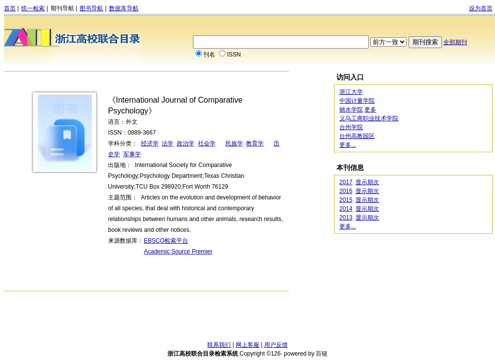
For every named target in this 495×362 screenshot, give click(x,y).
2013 (346, 217)
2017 (346, 182)
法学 (167, 143)
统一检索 (33, 8)
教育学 (255, 143)
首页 (10, 8)
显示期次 (367, 182)
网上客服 (247, 344)
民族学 (234, 143)
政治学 (185, 143)
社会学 (207, 143)
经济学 (150, 143)
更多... (347, 144)
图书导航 (91, 8)
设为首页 (481, 8)
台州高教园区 (357, 136)
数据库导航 (123, 8)
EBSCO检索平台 (166, 240)
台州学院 (351, 127)
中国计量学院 (357, 100)
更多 (370, 109)
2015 (346, 199)
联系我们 (219, 344)
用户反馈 (276, 344)
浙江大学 (351, 91)
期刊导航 (62, 8)
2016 (346, 191)
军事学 (132, 154)
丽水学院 (351, 109)
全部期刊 (455, 42)
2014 (346, 208)
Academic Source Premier (178, 251)
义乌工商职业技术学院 (368, 118)
